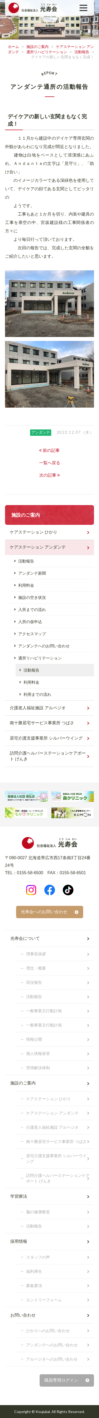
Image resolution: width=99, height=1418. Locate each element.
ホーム (13, 47)
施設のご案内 (37, 47)
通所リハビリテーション (46, 52)
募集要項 (34, 1285)
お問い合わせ (23, 1315)
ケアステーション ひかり (33, 532)
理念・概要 (36, 968)
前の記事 (49, 450)
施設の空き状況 (32, 597)
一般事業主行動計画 (44, 1011)
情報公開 (34, 1039)
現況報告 (34, 982)
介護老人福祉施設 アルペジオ (38, 708)
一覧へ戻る (49, 463)
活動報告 (81, 52)
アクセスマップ (32, 634)
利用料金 (26, 585)
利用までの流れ (37, 694)
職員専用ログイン (61, 1380)
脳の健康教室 (38, 1212)
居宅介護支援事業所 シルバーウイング (46, 738)
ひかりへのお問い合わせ (48, 1330)
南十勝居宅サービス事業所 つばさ (42, 723)
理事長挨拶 (36, 954)
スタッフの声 (38, 1257)
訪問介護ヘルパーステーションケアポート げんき (48, 756)
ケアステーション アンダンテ (38, 547)
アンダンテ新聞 (32, 573)
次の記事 (49, 475)
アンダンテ (40, 432)
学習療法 (18, 1196)
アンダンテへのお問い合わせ (44, 646)
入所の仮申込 (30, 621)
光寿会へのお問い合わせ (44, 912)
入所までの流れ (32, 609)
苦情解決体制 (38, 1067)
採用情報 (18, 1241)
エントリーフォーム (44, 1300)
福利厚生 (34, 1271)
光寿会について (25, 938)
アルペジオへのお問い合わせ (52, 1359)
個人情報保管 (38, 1053)
